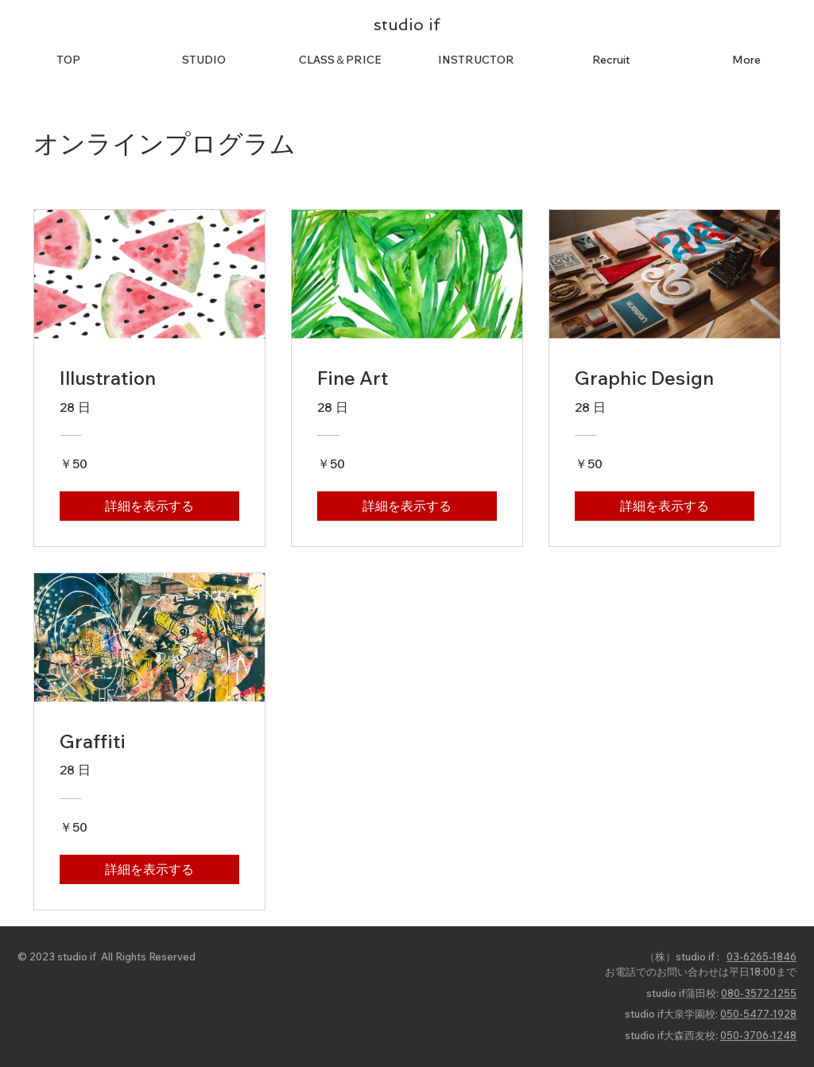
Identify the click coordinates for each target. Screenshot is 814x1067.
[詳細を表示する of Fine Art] (407, 505)
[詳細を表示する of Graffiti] (149, 869)
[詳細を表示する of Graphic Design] (664, 505)
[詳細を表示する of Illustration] (149, 505)
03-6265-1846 (762, 956)
